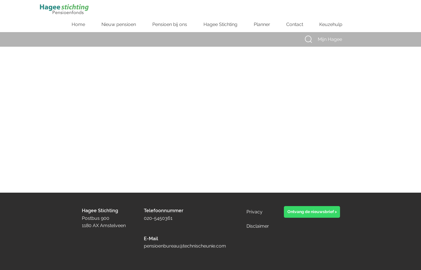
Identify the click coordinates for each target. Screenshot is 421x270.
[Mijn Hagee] (335, 39)
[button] (308, 39)
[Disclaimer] (266, 226)
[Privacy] (260, 212)
